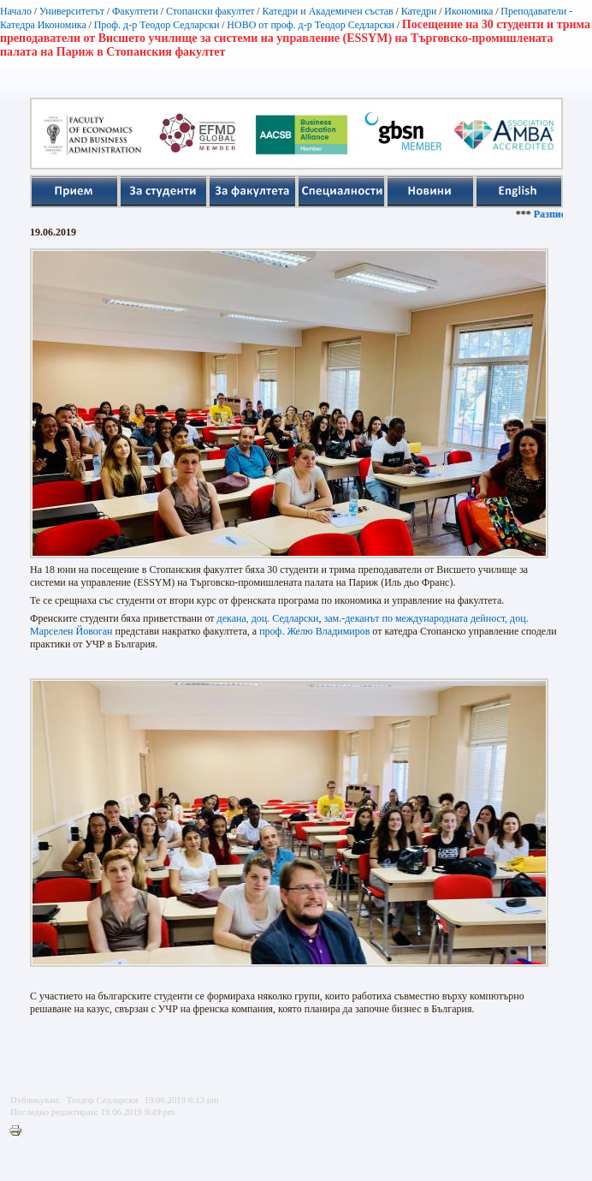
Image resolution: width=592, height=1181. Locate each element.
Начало (16, 11)
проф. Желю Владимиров (314, 631)
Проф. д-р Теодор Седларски (157, 25)
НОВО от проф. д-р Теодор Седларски (310, 25)
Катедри (419, 11)
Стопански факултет (210, 11)
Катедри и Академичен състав (327, 11)
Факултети (135, 11)
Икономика (468, 11)
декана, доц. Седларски (268, 618)
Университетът (71, 11)
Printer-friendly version (20, 1131)
